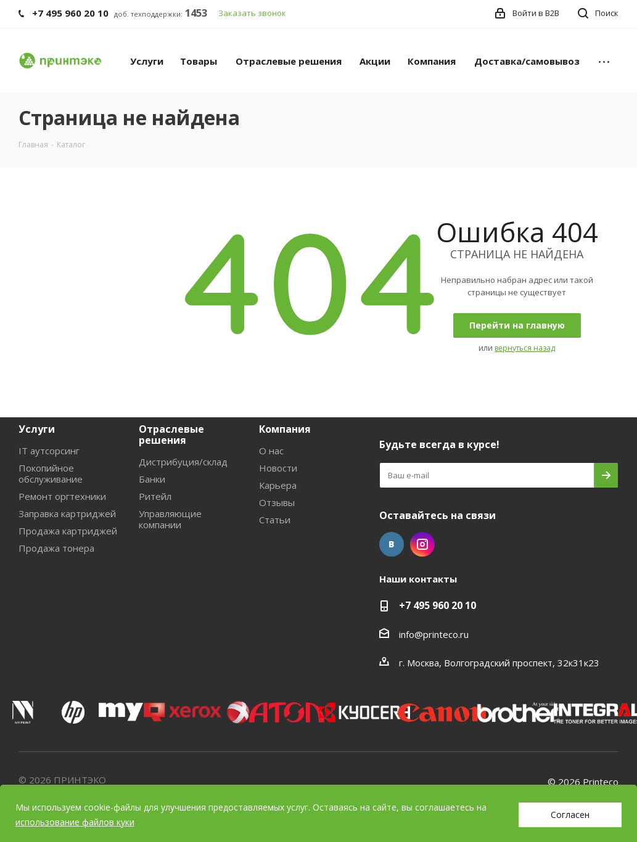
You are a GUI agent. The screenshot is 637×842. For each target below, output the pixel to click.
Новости (278, 468)
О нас (271, 450)
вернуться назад (525, 348)
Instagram (422, 544)
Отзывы (277, 502)
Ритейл (155, 496)
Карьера (278, 485)
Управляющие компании (170, 519)
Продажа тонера (56, 548)
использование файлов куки (74, 822)
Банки (152, 479)
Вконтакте (391, 544)
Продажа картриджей (67, 531)
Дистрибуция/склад (183, 462)
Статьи (274, 519)
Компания (285, 429)
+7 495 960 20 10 (437, 605)
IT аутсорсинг (49, 450)
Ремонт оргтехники (62, 496)
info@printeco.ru (434, 634)
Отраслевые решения (171, 434)
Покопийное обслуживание (50, 473)
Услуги (36, 429)
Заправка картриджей (67, 513)
